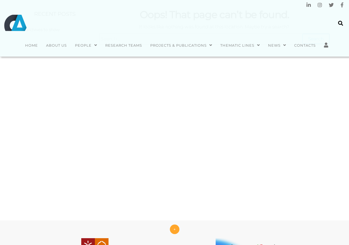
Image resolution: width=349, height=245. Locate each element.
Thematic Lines (237, 45)
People (83, 45)
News (274, 45)
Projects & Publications (178, 45)
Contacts (305, 45)
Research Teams (123, 45)
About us (56, 45)
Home (31, 45)
